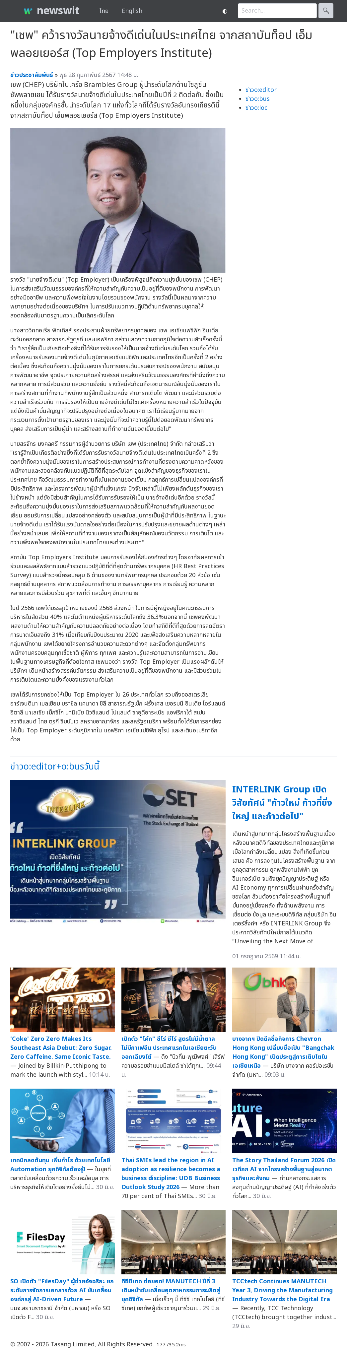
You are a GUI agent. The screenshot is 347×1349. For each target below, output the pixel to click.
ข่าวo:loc (256, 107)
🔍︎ (326, 10)
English (132, 11)
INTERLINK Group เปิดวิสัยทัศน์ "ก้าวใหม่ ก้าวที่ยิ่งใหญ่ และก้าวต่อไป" (282, 803)
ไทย (104, 11)
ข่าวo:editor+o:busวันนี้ (54, 767)
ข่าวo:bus (257, 99)
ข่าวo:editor (261, 90)
